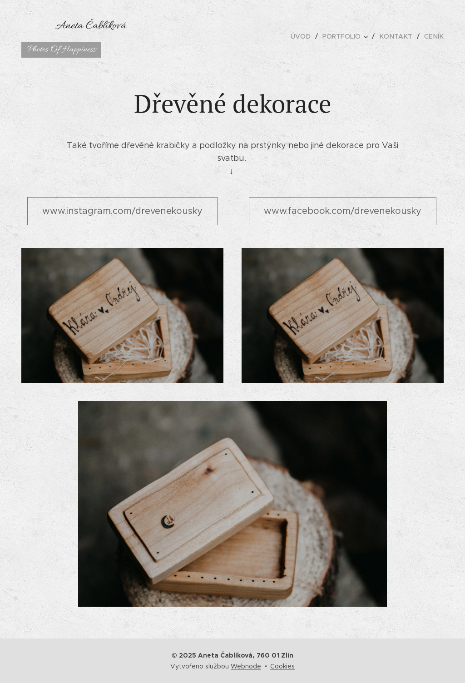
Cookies (282, 666)
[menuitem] (306, 36)
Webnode (246, 666)
